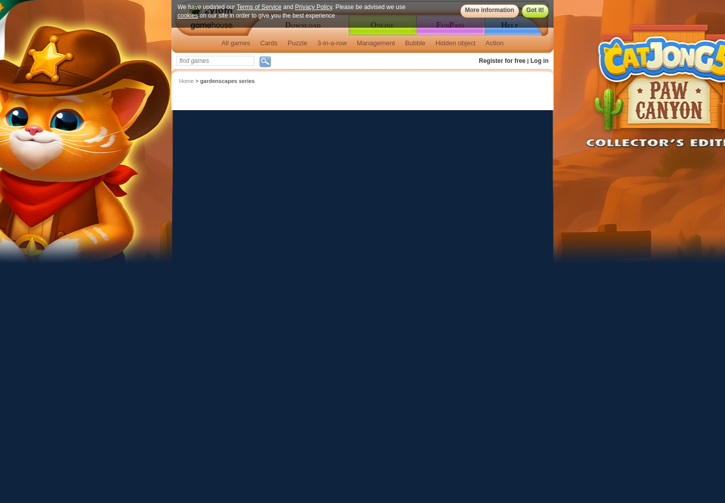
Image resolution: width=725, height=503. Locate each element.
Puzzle (297, 43)
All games (235, 43)
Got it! (535, 10)
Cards (269, 43)
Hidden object (455, 43)
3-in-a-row (332, 43)
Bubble (415, 43)
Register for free (502, 60)
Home (186, 81)
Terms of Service (259, 7)
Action (495, 43)
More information (489, 10)
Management (376, 43)
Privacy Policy (313, 7)
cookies (187, 15)
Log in (539, 60)
